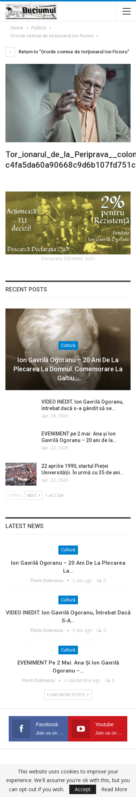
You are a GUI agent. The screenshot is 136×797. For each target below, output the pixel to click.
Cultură (68, 345)
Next (33, 495)
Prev (14, 495)
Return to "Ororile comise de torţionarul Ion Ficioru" (67, 51)
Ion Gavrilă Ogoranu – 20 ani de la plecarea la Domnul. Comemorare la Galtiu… (68, 369)
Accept (83, 789)
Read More (114, 789)
